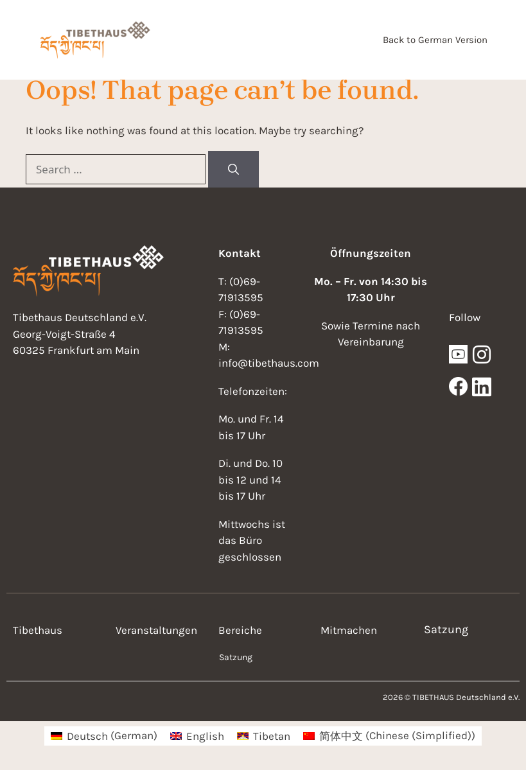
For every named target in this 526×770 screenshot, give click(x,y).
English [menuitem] (205, 736)
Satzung (235, 657)
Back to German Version (435, 40)
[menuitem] (104, 735)
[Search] (233, 169)
